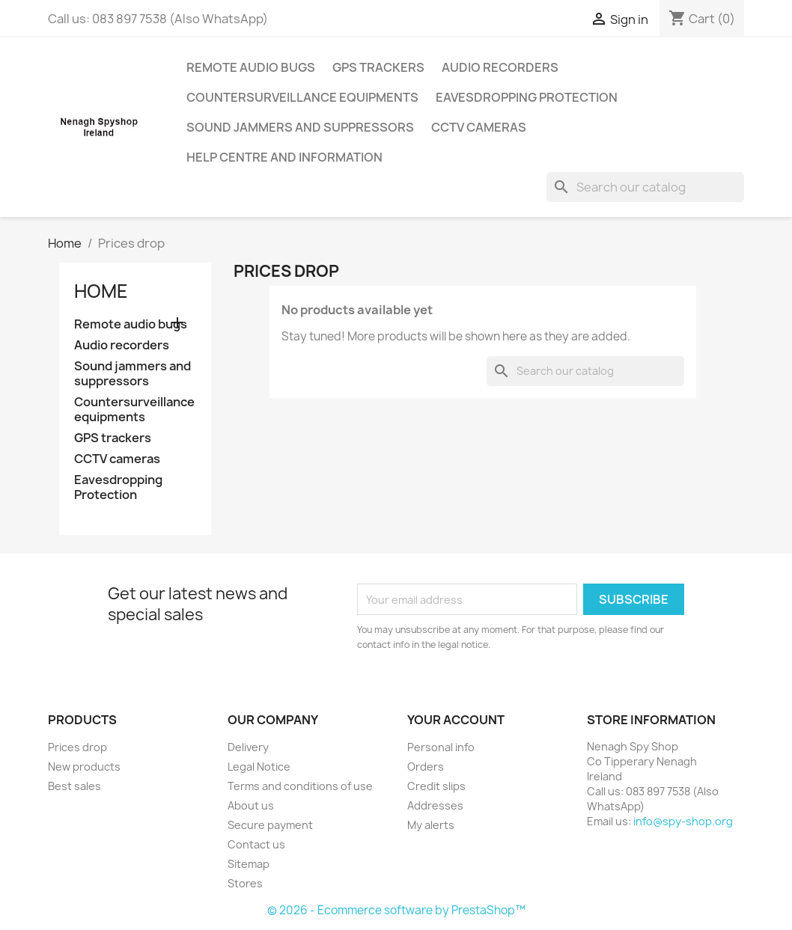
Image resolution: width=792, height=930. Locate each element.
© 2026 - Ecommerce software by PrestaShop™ (396, 910)
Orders (425, 766)
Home (101, 291)
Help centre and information (284, 157)
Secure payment (270, 825)
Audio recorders (500, 67)
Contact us (256, 844)
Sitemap (248, 864)
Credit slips (436, 786)
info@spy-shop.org (683, 821)
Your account (456, 720)
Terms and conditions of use (300, 786)
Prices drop (77, 747)
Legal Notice (259, 766)
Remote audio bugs (250, 67)
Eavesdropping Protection (527, 97)
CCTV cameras (478, 127)
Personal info (441, 747)
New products (84, 766)
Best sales (74, 786)
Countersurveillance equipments (302, 97)
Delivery (248, 747)
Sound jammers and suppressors (300, 127)
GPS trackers (378, 67)
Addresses (435, 805)
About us (251, 805)
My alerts (430, 825)
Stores (245, 883)
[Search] (645, 187)
